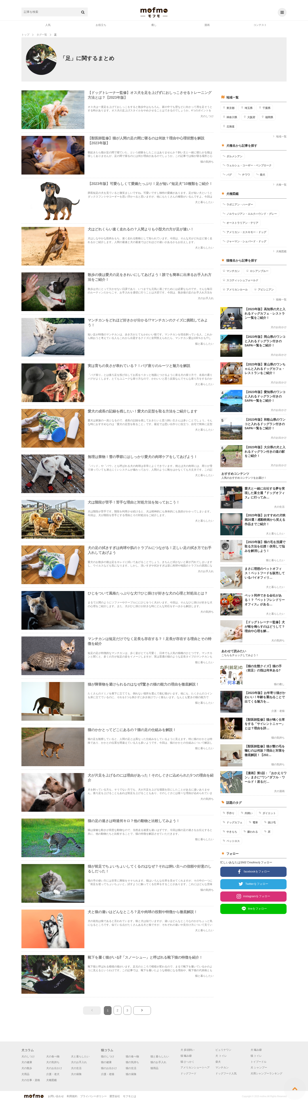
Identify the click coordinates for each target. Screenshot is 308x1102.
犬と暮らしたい (80, 1056)
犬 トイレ (221, 1055)
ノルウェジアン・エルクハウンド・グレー (250, 213)
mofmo (154, 12)
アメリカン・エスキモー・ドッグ (244, 232)
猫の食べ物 (132, 1056)
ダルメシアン (232, 156)
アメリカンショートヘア (195, 1067)
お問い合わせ (56, 1096)
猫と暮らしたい (159, 1056)
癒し (154, 25)
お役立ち (101, 25)
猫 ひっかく (187, 1061)
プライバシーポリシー (93, 1096)
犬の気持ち (52, 1062)
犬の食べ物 (52, 1056)
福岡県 (267, 117)
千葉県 (264, 108)
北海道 (228, 126)
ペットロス (231, 841)
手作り (228, 813)
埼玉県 (247, 108)
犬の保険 (76, 1074)
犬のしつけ (28, 1056)
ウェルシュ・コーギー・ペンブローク (247, 165)
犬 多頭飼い (187, 1049)
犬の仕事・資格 (30, 1080)
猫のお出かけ (109, 1068)
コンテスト (260, 25)
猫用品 (154, 1068)
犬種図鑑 (280, 251)
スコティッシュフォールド (240, 280)
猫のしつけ (107, 1056)
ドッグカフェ (232, 822)
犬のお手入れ (79, 1062)
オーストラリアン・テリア (240, 222)
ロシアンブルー (257, 271)
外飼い (247, 813)
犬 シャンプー (259, 1067)
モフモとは (129, 1096)
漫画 (207, 25)
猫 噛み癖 (186, 1055)
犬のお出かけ (54, 1068)
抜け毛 (270, 822)
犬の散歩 (26, 1068)
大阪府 (249, 117)
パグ (227, 174)
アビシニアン (264, 289)
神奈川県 (230, 117)
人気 (48, 25)
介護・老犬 (52, 1074)
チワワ (244, 174)
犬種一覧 (280, 184)
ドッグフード (188, 1073)
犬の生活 (76, 1068)
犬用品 (25, 1074)
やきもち (230, 831)
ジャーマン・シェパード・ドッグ (244, 241)
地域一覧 (280, 136)
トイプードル (258, 1061)
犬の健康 (26, 1062)
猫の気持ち (132, 1062)
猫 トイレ (256, 1055)
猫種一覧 (280, 299)
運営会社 (114, 1096)
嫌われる (250, 831)
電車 (253, 822)
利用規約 (72, 1096)
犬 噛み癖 (256, 1049)
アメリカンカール (235, 289)
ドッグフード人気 (226, 1073)
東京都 (228, 108)
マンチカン (231, 271)
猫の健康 (106, 1062)
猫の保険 (131, 1074)
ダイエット (267, 813)
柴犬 (260, 174)
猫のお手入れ (158, 1062)
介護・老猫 (107, 1074)
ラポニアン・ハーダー (238, 204)
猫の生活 (131, 1068)
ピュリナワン (223, 1049)
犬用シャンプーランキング (266, 1073)
